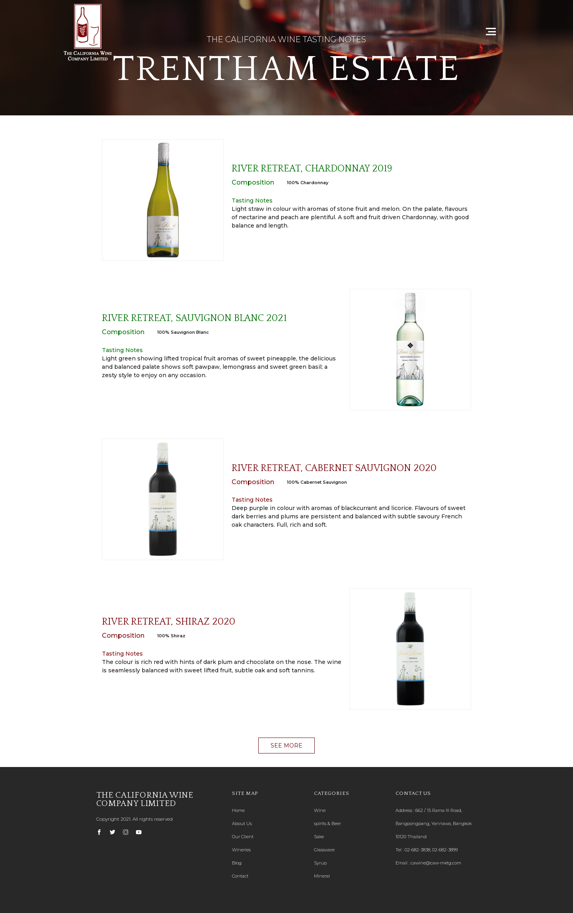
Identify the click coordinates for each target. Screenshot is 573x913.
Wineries (241, 850)
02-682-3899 (445, 850)
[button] (286, 745)
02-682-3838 (417, 850)
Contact (240, 876)
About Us (242, 823)
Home (238, 810)
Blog (237, 863)
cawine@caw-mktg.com (436, 863)
